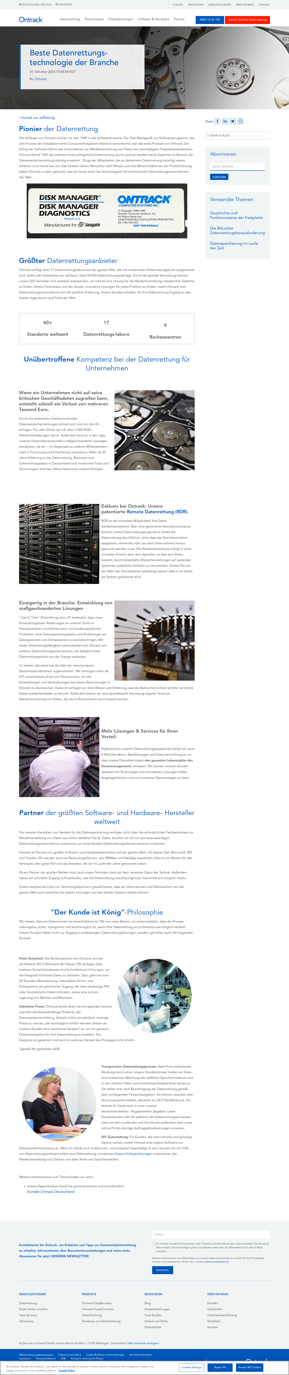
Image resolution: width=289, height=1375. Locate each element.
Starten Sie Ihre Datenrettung (247, 19)
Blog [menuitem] (147, 1303)
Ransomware (94, 19)
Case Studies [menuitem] (153, 1315)
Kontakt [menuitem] (212, 1303)
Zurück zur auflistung (37, 118)
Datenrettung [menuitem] (28, 1303)
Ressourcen (196, 5)
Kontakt (264, 5)
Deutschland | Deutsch (36, 5)
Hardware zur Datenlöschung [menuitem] (101, 1321)
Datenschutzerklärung (217, 1262)
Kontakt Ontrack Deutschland (50, 1192)
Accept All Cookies (249, 1367)
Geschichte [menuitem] (214, 1309)
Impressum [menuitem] (25, 1359)
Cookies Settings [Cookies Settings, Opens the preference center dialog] (191, 1367)
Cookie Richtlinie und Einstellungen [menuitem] (105, 1355)
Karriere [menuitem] (212, 1327)
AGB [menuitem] (63, 1359)
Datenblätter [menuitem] (152, 1327)
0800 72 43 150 (210, 19)
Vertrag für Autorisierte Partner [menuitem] (87, 1359)
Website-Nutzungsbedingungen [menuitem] (36, 1355)
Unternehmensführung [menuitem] (222, 1315)
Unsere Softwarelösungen (133, 1154)
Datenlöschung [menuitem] (92, 1315)
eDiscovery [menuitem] (26, 1321)
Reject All (220, 1367)
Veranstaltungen (219, 5)
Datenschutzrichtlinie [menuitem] (69, 1355)
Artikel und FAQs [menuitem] (156, 1321)
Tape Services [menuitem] (28, 1315)
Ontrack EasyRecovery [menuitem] (97, 1303)
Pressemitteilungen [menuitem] (157, 1309)
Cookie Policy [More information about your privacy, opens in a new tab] (67, 1370)
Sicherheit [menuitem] (213, 1321)
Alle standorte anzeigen (143, 1343)
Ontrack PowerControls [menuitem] (97, 1309)
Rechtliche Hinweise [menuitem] (140, 1355)
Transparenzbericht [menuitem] (46, 1359)
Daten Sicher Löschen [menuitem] (33, 1309)
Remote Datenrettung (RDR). (157, 512)
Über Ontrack (245, 5)
